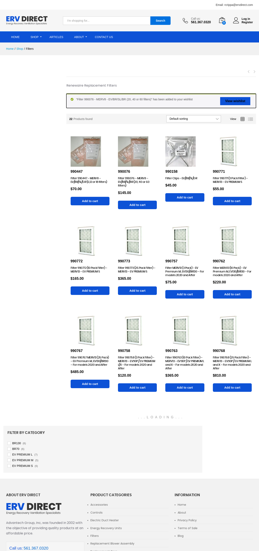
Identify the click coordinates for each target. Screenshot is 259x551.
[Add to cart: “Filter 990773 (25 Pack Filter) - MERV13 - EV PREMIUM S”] (137, 290)
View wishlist (235, 101)
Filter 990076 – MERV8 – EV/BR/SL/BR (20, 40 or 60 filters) (134, 182)
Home (15, 37)
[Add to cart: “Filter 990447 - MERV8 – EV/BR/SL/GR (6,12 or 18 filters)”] (90, 201)
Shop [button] (35, 37)
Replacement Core (103, 504)
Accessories (99, 458)
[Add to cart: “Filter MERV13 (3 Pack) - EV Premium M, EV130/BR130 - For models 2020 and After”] (184, 294)
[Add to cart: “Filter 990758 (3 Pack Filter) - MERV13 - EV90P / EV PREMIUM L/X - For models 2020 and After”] (137, 387)
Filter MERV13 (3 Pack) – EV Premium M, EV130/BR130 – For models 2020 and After (184, 272)
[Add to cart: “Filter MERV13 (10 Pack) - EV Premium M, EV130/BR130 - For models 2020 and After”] (232, 294)
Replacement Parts (104, 512)
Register (247, 22)
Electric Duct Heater (104, 474)
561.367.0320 (36, 501)
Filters (94, 489)
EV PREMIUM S (25, 108)
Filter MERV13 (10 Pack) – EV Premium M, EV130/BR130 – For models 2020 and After (232, 272)
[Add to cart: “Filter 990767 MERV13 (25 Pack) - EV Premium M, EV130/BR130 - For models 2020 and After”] (90, 384)
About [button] (79, 37)
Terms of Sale (187, 481)
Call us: (196, 18)
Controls (96, 466)
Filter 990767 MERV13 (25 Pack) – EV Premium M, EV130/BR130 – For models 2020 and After (90, 361)
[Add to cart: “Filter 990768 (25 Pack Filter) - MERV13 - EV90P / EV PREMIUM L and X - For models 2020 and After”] (232, 387)
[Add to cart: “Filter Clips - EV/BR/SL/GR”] (184, 197)
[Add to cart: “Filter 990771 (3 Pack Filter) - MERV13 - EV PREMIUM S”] (232, 201)
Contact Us (104, 37)
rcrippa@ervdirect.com (238, 4)
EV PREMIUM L (25, 97)
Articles (56, 37)
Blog (181, 489)
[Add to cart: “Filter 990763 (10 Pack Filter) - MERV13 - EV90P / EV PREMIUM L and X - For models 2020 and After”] (184, 387)
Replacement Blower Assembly (112, 497)
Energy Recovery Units (106, 481)
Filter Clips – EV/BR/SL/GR (181, 178)
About (182, 466)
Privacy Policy (187, 474)
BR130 (19, 86)
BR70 (18, 91)
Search (160, 20)
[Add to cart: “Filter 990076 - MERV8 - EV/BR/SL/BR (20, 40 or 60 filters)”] (137, 205)
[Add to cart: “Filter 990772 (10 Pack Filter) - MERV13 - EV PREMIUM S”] (90, 290)
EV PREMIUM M (25, 103)
